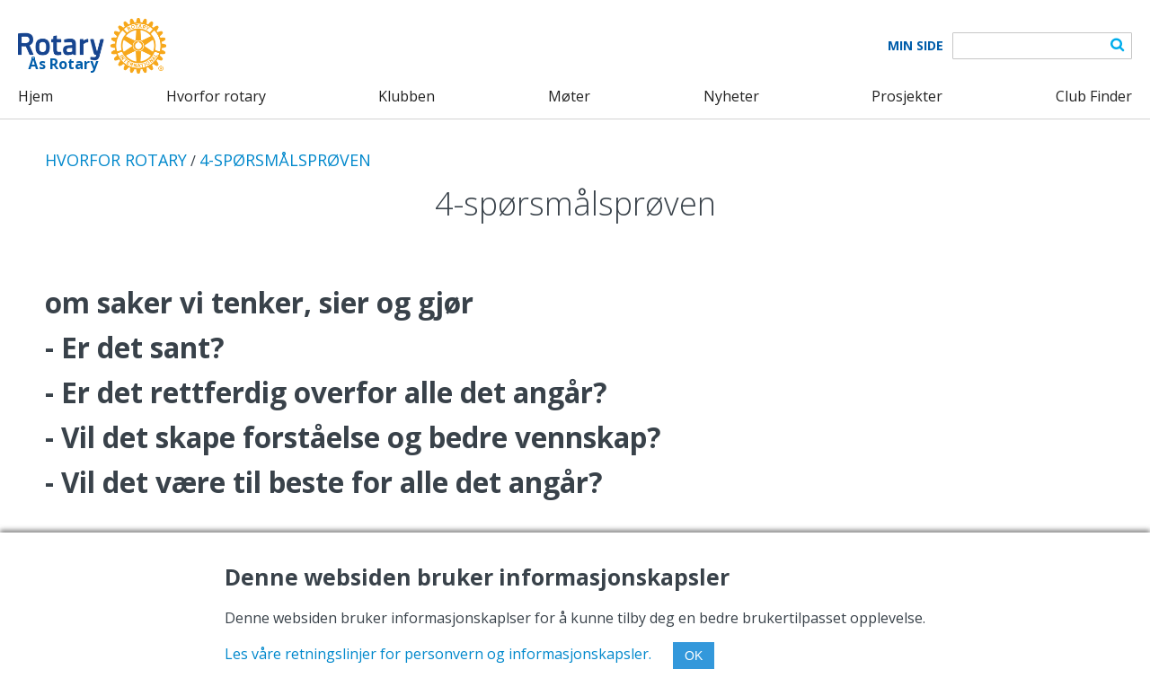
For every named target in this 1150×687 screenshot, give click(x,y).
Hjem (35, 96)
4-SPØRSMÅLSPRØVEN (285, 160)
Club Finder (1094, 96)
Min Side (915, 46)
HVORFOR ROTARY (116, 160)
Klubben (406, 96)
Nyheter (731, 96)
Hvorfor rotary (216, 96)
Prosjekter (906, 96)
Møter (569, 96)
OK (694, 655)
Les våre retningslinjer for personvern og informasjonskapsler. (438, 654)
